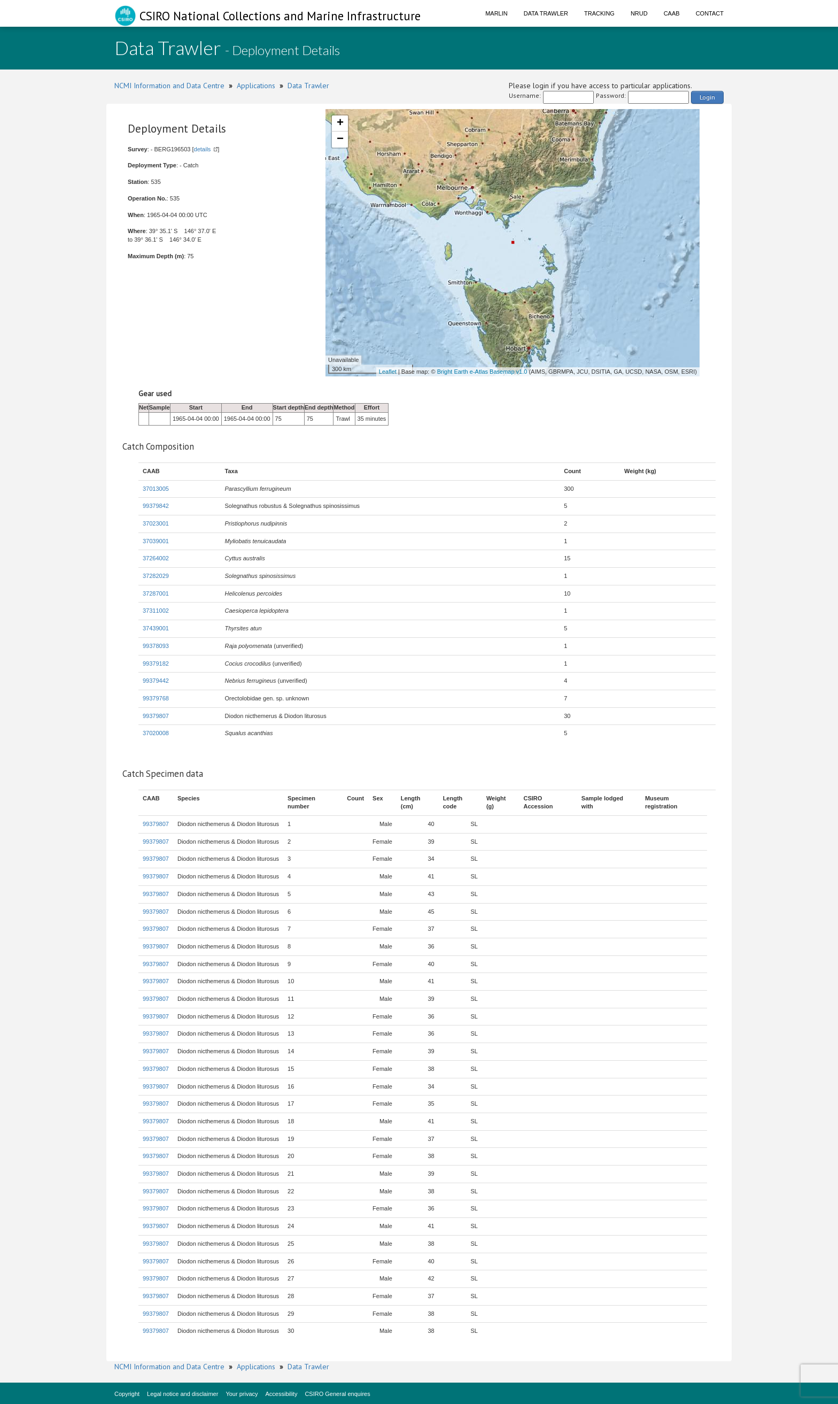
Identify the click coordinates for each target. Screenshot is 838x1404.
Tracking (599, 13)
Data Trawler (546, 13)
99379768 (156, 698)
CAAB (672, 13)
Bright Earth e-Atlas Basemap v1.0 (482, 371)
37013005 (156, 488)
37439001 (156, 628)
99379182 (156, 663)
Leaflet (388, 371)
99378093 (156, 646)
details (202, 149)
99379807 (156, 716)
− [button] (340, 140)
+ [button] (340, 123)
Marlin (496, 13)
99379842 (156, 506)
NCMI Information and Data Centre (169, 85)
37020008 (156, 733)
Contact (710, 13)
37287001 (156, 593)
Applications (256, 85)
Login (707, 97)
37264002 (156, 558)
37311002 (156, 610)
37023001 (156, 523)
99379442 (156, 680)
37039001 (156, 541)
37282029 (156, 576)
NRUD (639, 13)
